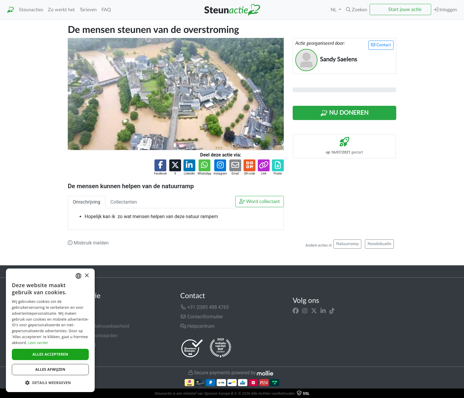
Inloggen (445, 9)
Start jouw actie (404, 9)
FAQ (106, 9)
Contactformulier (201, 316)
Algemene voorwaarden (92, 335)
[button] (357, 10)
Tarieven (88, 9)
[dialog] (50, 330)
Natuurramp (347, 244)
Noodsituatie (379, 244)
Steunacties (31, 9)
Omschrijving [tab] (86, 202)
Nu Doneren (344, 113)
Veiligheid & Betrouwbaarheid (98, 326)
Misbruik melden (88, 243)
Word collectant (259, 201)
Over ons (77, 307)
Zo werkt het (61, 9)
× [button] (86, 276)
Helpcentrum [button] (197, 326)
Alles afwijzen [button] (50, 369)
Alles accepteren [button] (50, 354)
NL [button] (334, 9)
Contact (381, 45)
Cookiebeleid (81, 354)
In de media (80, 316)
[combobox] (78, 276)
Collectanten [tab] (123, 202)
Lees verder (38, 342)
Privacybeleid (82, 345)
